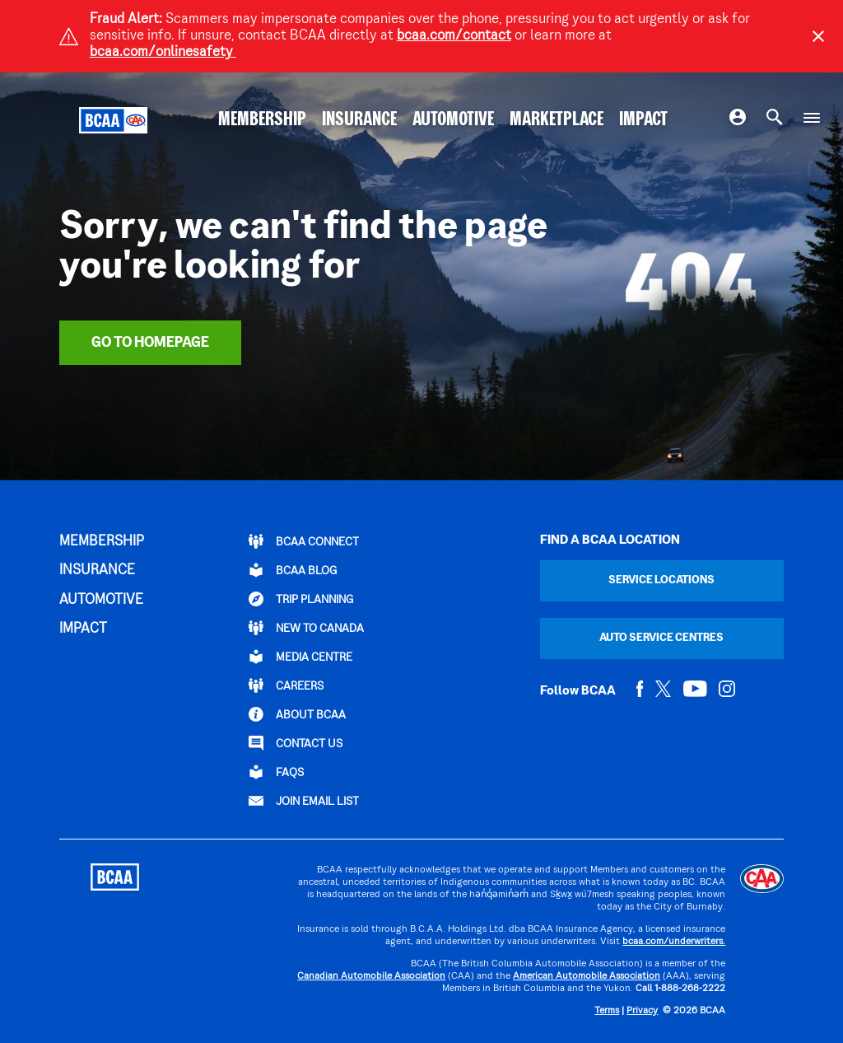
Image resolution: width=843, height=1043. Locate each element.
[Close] (818, 36)
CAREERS (286, 685)
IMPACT (643, 120)
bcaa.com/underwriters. (673, 942)
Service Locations (661, 580)
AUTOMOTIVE (453, 120)
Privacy (642, 1011)
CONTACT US (295, 743)
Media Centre (300, 656)
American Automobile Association (586, 976)
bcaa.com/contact (454, 36)
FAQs (276, 772)
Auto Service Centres (661, 638)
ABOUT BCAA (297, 714)
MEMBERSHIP (262, 120)
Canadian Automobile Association (371, 976)
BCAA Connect (304, 541)
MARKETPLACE (556, 120)
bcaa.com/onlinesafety (163, 52)
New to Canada (306, 627)
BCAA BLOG (293, 570)
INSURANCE (359, 120)
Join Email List (304, 800)
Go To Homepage (150, 343)
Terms (606, 1011)
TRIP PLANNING (301, 599)
